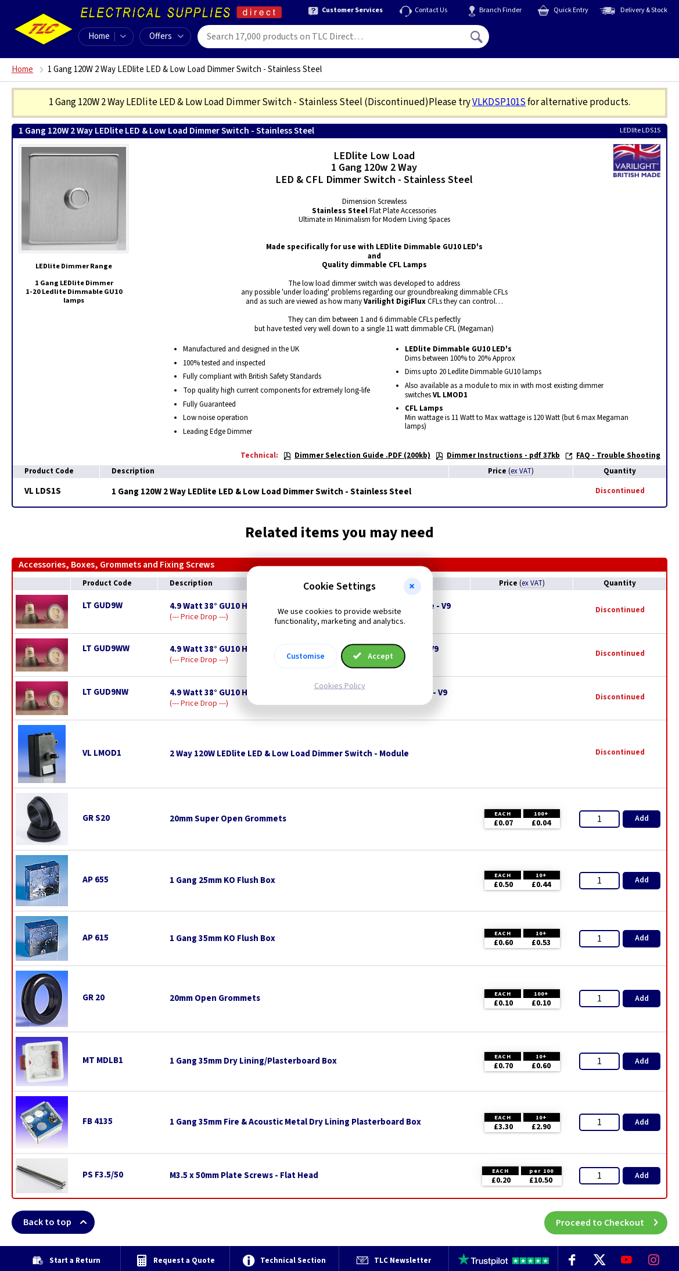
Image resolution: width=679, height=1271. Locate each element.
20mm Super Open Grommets (228, 819)
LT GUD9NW (105, 692)
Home (99, 36)
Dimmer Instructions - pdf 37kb (497, 455)
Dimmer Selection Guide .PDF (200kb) (356, 455)
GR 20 (93, 998)
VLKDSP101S (499, 102)
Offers (166, 36)
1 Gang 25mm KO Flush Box (222, 880)
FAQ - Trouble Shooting (612, 455)
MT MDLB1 (102, 1060)
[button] (412, 586)
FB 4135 (97, 1121)
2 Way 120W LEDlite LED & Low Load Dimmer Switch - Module (289, 754)
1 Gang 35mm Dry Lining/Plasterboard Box (253, 1061)
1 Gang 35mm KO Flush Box (222, 938)
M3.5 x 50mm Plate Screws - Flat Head (244, 1176)
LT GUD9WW (106, 648)
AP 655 (95, 880)
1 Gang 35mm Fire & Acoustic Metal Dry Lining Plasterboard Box (295, 1122)
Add (642, 818)
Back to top (59, 1222)
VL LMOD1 (101, 753)
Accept (373, 656)
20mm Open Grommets (215, 998)
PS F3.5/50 (102, 1175)
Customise (305, 656)
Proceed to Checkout (611, 1222)
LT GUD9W (102, 605)
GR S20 (96, 818)
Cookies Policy (339, 685)
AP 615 (95, 938)
